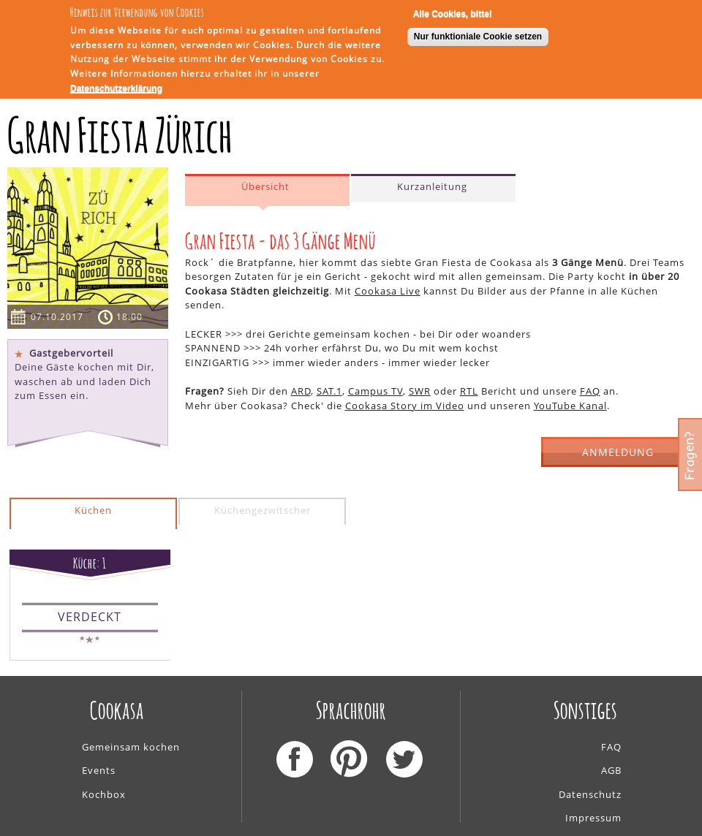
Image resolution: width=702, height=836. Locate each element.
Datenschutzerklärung (116, 86)
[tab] (267, 190)
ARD (301, 391)
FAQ (590, 391)
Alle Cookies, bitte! (452, 12)
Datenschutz (590, 794)
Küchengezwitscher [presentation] (262, 510)
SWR (420, 391)
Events (99, 770)
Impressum (593, 817)
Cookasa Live (387, 290)
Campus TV (375, 391)
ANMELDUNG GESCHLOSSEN (618, 456)
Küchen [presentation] (93, 510)
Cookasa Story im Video (404, 405)
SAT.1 (329, 391)
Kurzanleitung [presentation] (432, 186)
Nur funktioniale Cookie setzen (478, 35)
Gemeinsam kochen (131, 746)
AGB (611, 770)
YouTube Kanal (570, 405)
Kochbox (104, 794)
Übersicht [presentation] (265, 186)
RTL (469, 391)
